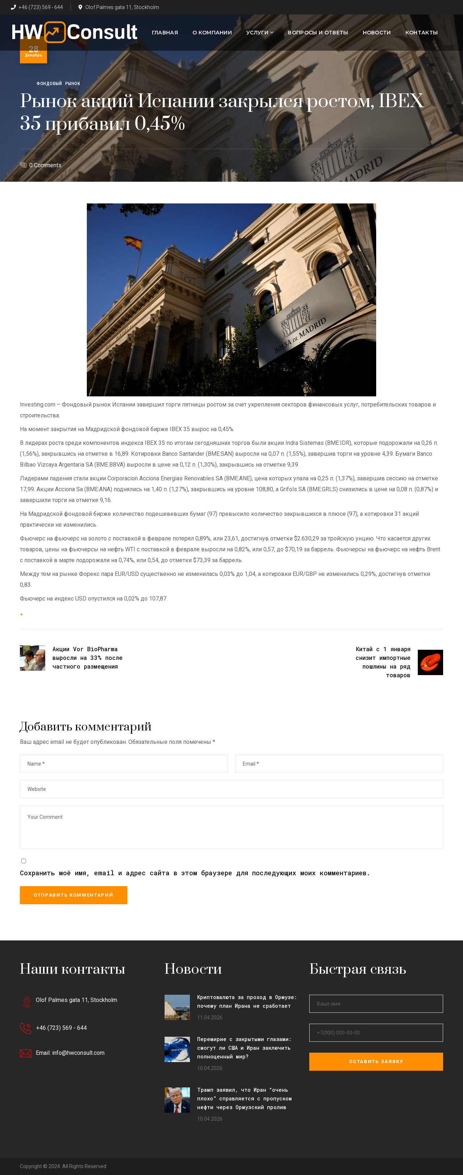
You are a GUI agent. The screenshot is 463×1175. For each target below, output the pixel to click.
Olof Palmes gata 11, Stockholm (118, 7)
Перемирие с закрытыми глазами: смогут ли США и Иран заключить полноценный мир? (244, 1048)
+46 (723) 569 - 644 (37, 7)
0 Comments (45, 165)
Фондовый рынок (58, 83)
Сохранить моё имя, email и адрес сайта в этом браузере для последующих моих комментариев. (195, 872)
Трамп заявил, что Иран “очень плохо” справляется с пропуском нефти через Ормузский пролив (244, 1098)
